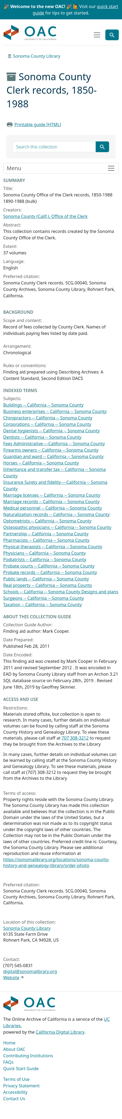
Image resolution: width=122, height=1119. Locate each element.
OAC (30, 33)
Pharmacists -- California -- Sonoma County (46, 540)
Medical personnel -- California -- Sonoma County (52, 508)
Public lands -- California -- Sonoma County (46, 579)
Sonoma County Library (36, 56)
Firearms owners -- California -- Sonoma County (50, 450)
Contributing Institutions (28, 1056)
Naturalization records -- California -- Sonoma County (56, 514)
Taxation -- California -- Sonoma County (42, 605)
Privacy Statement (21, 1086)
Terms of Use (16, 1079)
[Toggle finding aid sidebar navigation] (61, 168)
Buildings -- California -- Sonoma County (43, 405)
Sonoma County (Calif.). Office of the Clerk (45, 216)
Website (11, 978)
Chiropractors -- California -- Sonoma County (47, 418)
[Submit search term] (102, 146)
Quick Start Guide (21, 1069)
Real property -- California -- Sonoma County (47, 585)
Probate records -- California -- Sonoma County (50, 572)
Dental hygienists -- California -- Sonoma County (51, 431)
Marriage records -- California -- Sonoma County (51, 501)
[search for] (54, 146)
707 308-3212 (75, 738)
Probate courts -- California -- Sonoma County (49, 566)
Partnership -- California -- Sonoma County (45, 534)
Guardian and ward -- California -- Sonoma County (53, 456)
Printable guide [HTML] (38, 124)
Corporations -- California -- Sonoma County (47, 424)
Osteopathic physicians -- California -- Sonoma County (57, 527)
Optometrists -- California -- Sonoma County (47, 521)
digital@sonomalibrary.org (30, 971)
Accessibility (15, 1092)
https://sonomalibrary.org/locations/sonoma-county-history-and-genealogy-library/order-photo (56, 862)
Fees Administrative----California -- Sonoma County (54, 444)
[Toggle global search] (112, 34)
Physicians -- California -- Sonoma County (44, 553)
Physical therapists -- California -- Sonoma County (52, 547)
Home (9, 1043)
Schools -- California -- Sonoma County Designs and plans (60, 592)
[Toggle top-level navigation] (97, 34)
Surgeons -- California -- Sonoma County (43, 598)
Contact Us (14, 1099)
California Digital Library (60, 1032)
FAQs (8, 1062)
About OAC (14, 1049)
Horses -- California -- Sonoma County (41, 463)
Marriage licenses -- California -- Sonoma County (51, 495)
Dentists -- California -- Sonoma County (42, 437)
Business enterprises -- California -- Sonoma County (55, 411)
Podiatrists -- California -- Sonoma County (44, 559)
